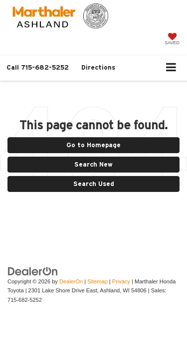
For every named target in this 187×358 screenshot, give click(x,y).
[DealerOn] (32, 270)
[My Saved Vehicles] (172, 39)
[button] (37, 67)
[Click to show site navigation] (171, 68)
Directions (98, 67)
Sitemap (97, 281)
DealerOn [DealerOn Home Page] (71, 281)
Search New (93, 164)
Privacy (121, 281)
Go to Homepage (93, 145)
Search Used (93, 183)
